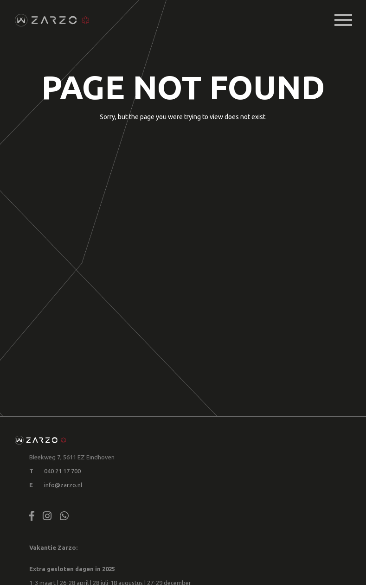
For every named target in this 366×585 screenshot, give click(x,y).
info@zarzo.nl (63, 485)
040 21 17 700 (62, 471)
